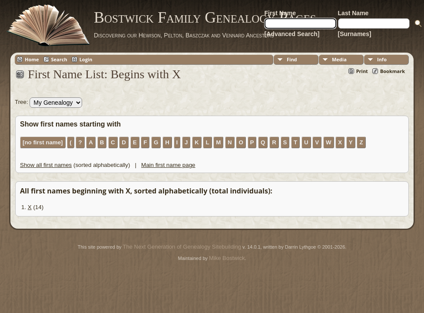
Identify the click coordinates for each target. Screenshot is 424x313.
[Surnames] (354, 33)
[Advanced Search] (292, 33)
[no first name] (43, 142)
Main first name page (168, 165)
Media (339, 59)
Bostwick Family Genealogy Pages (205, 17)
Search (59, 59)
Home (32, 59)
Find (292, 59)
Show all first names (46, 165)
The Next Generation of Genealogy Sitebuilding (182, 246)
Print (362, 71)
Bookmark (392, 71)
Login (86, 59)
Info (382, 59)
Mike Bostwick (227, 258)
